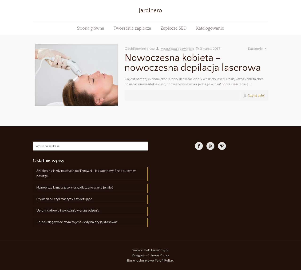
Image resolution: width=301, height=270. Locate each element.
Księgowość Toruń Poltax (150, 255)
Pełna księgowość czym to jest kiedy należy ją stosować (77, 222)
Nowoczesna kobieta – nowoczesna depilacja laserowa (193, 62)
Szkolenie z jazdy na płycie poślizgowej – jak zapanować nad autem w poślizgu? (86, 173)
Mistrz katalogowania (176, 48)
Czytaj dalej (256, 95)
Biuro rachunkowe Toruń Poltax (150, 260)
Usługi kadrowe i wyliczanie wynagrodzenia (67, 210)
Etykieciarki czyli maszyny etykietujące (64, 199)
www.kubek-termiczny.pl (150, 250)
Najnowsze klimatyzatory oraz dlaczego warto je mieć (74, 187)
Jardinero (150, 10)
